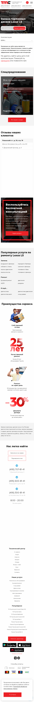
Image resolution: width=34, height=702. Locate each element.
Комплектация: (6, 37)
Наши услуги (17, 577)
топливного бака (23, 269)
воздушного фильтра (7, 263)
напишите (5, 61)
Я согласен (12, 694)
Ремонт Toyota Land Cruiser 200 (17, 627)
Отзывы (17, 562)
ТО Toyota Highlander (17, 614)
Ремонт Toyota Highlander (17, 624)
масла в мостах (5, 272)
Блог (17, 567)
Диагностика (5, 291)
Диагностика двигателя (25, 291)
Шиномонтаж (17, 598)
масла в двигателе (6, 269)
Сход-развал (22, 294)
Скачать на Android (17, 653)
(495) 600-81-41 (15, 6)
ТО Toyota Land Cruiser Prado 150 (17, 609)
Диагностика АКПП (6, 294)
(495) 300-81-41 (26, 6)
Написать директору (17, 638)
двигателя (21, 280)
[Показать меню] (31, 3)
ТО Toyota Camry (17, 611)
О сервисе (17, 552)
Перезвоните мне (17, 458)
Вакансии (17, 569)
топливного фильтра (24, 272)
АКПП (2, 283)
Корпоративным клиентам (17, 590)
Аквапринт (17, 596)
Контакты (17, 572)
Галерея (17, 559)
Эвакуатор (17, 601)
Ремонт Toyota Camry (17, 622)
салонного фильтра (24, 266)
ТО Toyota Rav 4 (17, 619)
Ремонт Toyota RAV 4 (17, 632)
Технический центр (17, 549)
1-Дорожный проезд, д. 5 (5, 7)
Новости (17, 557)
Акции (17, 554)
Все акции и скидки (17, 119)
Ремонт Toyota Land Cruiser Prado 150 (17, 629)
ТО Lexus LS (7, 28)
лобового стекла (6, 266)
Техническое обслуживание (17, 580)
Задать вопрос (17, 233)
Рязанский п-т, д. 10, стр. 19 (16, 7)
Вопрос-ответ (17, 564)
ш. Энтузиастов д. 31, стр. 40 (27, 7)
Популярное (17, 606)
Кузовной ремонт (6, 280)
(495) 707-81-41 (5, 6)
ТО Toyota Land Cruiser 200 (17, 616)
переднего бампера (24, 263)
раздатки (21, 283)
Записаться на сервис (17, 453)
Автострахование (17, 593)
